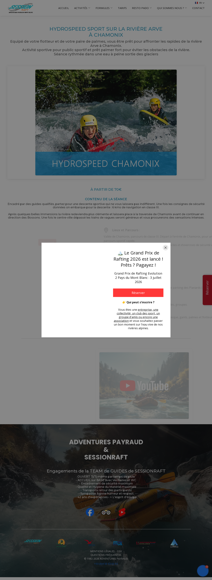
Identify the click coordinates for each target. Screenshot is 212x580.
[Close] (165, 247)
